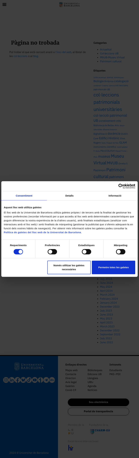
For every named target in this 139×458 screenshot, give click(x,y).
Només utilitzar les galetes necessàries (68, 267)
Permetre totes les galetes (113, 267)
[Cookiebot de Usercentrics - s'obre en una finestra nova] (120, 186)
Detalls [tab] (69, 195)
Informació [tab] (115, 195)
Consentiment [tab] (24, 195)
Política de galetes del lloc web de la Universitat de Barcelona (42, 232)
